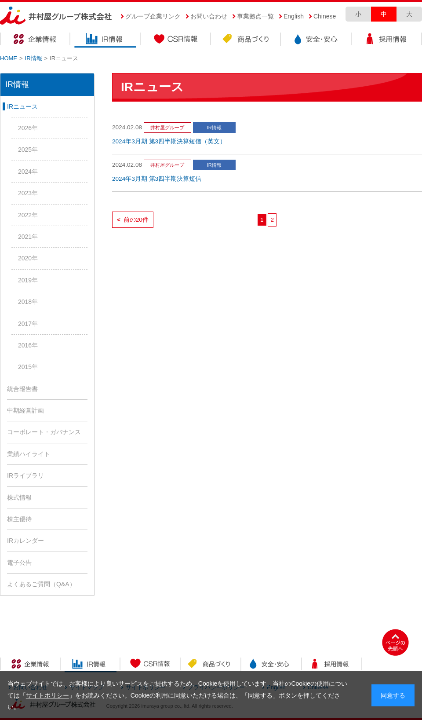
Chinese (324, 16)
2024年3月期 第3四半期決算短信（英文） (169, 141)
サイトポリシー (47, 695)
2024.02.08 (127, 127)
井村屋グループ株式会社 (56, 16)
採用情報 (387, 40)
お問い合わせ (208, 16)
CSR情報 (176, 40)
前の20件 (133, 219)
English (294, 16)
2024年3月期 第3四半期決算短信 (156, 178)
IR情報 (105, 40)
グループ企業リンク (153, 16)
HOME (8, 58)
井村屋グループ (167, 127)
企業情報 (35, 40)
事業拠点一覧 (255, 16)
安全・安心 (316, 40)
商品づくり (246, 40)
